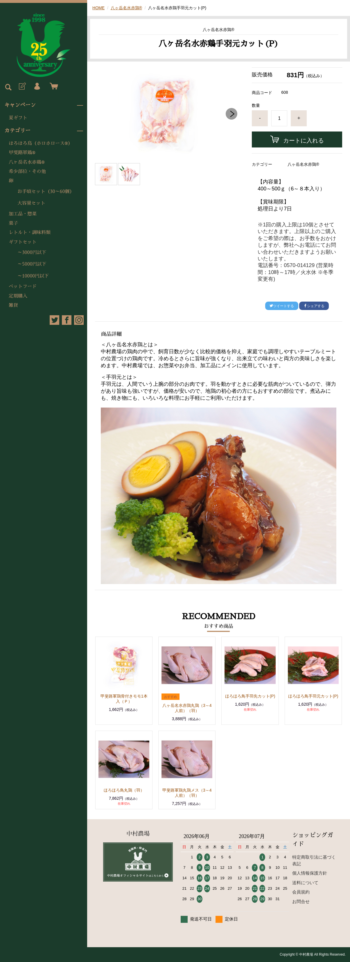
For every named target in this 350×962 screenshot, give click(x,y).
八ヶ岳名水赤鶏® (27, 162)
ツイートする (282, 306)
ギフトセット (23, 242)
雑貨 (13, 305)
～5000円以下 (31, 264)
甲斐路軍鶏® (22, 152)
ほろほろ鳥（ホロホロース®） (41, 143)
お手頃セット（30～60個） (45, 191)
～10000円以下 (33, 276)
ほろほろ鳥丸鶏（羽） (124, 790)
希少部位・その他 (27, 171)
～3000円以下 (31, 252)
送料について (305, 882)
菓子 (13, 223)
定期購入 (18, 296)
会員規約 (301, 891)
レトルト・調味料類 (30, 232)
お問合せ (301, 901)
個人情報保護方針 (309, 873)
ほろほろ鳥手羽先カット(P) (250, 696)
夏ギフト (18, 118)
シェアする (314, 306)
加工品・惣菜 (23, 214)
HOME (98, 8)
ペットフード (23, 286)
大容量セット (31, 203)
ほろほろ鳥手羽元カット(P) (313, 696)
